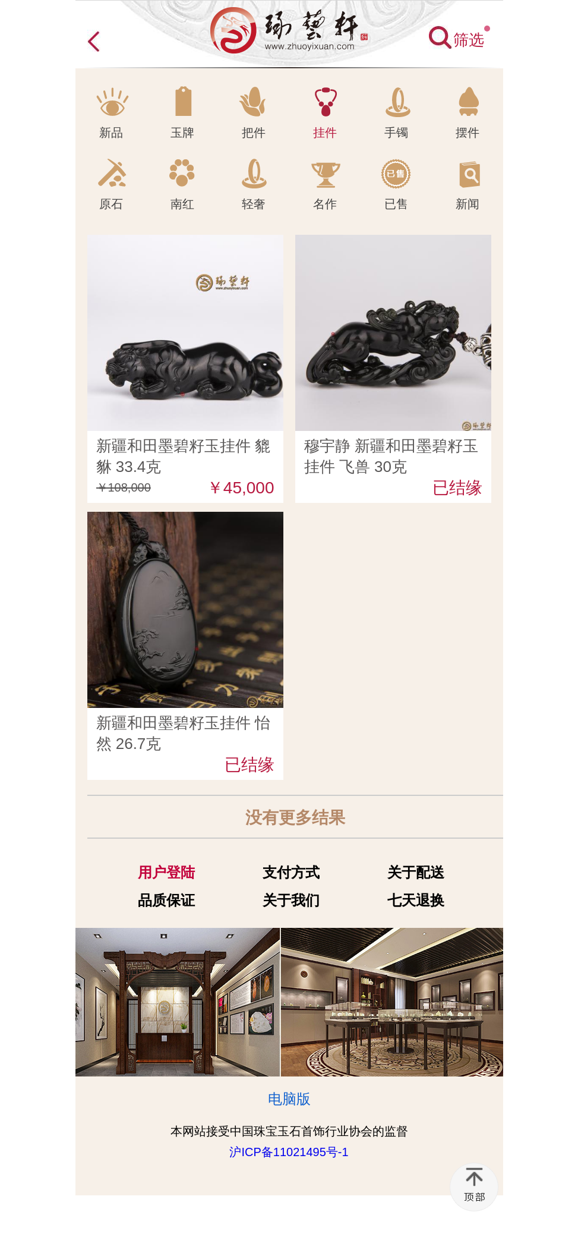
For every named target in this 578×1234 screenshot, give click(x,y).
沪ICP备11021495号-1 (288, 1152)
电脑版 (289, 1099)
